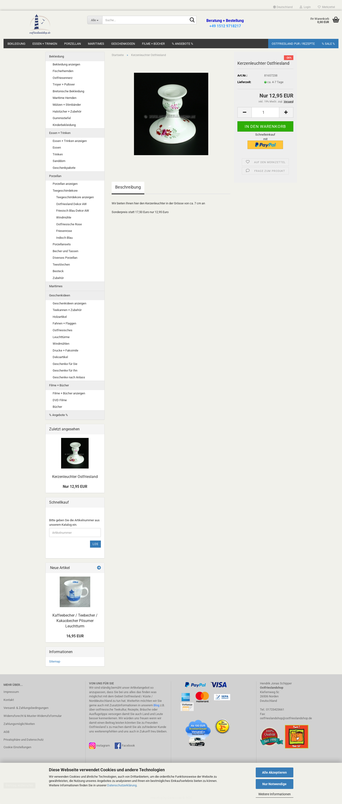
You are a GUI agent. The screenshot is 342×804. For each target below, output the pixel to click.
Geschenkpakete (64, 168)
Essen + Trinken (44, 43)
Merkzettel (326, 7)
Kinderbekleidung (64, 125)
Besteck (58, 271)
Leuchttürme (61, 337)
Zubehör (58, 278)
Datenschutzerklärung (122, 785)
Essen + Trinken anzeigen (70, 141)
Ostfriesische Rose (69, 224)
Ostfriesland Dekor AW (71, 204)
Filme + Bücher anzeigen (69, 393)
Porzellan (72, 43)
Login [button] (305, 7)
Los (95, 544)
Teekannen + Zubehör (67, 310)
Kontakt (9, 700)
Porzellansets (62, 244)
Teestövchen (61, 264)
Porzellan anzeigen (65, 184)
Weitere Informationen (274, 794)
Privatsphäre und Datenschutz (23, 739)
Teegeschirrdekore (65, 190)
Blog (156, 705)
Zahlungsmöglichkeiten (19, 724)
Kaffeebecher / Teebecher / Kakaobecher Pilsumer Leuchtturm (75, 620)
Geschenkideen (123, 43)
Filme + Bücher (153, 43)
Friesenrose (64, 231)
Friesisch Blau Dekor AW (72, 210)
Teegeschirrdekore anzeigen (75, 197)
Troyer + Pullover (64, 84)
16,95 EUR (75, 636)
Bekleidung (16, 43)
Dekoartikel (60, 357)
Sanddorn (59, 161)
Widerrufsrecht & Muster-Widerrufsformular (33, 716)
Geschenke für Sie (65, 364)
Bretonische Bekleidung (68, 91)
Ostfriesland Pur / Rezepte (293, 43)
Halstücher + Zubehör (67, 111)
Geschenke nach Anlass (69, 377)
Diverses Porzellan (65, 257)
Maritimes (96, 43)
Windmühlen (61, 343)
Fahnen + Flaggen (64, 323)
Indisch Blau (64, 237)
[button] (283, 7)
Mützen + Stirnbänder (67, 104)
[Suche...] (94, 20)
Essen (57, 147)
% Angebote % (182, 43)
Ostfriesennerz (62, 78)
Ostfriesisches (62, 330)
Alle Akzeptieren (274, 772)
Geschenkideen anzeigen (69, 303)
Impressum (11, 692)
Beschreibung (128, 187)
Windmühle (63, 217)
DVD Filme (60, 400)
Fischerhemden (63, 71)
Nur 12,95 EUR (75, 486)
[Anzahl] (265, 112)
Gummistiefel (62, 118)
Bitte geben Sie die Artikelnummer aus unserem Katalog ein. (74, 522)
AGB (6, 732)
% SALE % (328, 43)
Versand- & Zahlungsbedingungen (26, 708)
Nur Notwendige (274, 784)
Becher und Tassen (65, 251)
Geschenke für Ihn (65, 370)
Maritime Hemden (64, 98)
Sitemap (54, 661)
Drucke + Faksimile (65, 350)
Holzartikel (60, 317)
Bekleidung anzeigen (66, 64)
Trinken (58, 154)
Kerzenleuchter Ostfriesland (75, 476)
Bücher (57, 406)
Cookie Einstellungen (17, 747)
